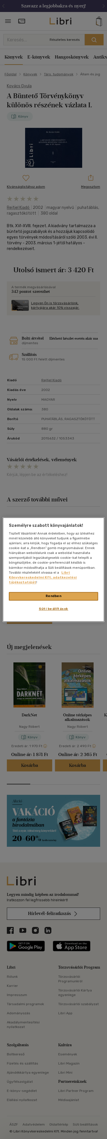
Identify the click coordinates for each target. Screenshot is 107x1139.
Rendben (54, 596)
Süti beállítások (53, 609)
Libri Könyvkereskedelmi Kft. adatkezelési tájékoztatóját (43, 577)
